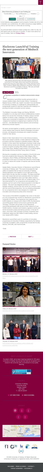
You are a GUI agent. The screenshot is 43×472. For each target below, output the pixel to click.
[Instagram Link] (15, 410)
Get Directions (15, 395)
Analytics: (33, 13)
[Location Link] (21, 436)
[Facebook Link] (21, 410)
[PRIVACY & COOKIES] (21, 466)
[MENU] (40, 2)
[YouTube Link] (28, 410)
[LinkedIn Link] (18, 416)
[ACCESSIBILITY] (28, 468)
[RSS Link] (25, 416)
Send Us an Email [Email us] (29, 395)
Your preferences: (21, 13)
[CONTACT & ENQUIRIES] (17, 468)
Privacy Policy (20, 33)
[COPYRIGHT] (31, 466)
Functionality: (8, 13)
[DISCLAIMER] (11, 466)
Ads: (20, 16)
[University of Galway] (8, 39)
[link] (6, 446)
